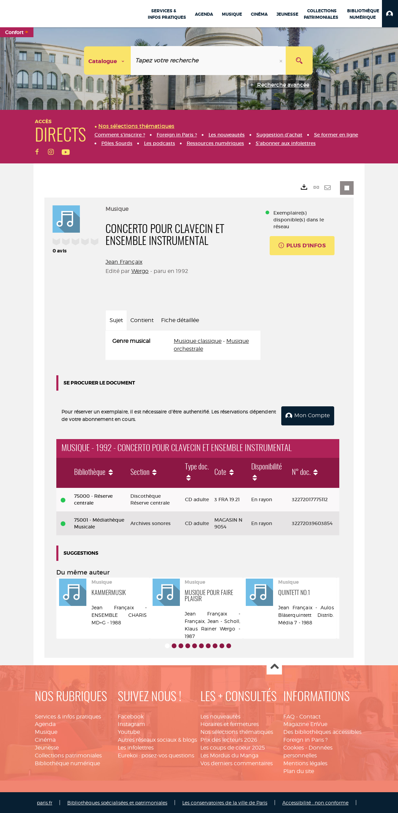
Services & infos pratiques (68, 716)
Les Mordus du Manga (229, 755)
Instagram (131, 724)
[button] (390, 13)
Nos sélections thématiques (236, 731)
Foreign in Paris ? (305, 739)
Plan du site (298, 770)
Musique (46, 731)
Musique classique (198, 341)
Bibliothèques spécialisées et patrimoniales (117, 802)
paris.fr (44, 802)
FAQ (289, 716)
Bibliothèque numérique (67, 762)
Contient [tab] (142, 320)
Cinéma (45, 739)
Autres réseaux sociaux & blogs (157, 739)
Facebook (131, 716)
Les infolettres (136, 747)
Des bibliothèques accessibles (322, 731)
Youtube (129, 731)
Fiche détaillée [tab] (180, 320)
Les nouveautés (220, 716)
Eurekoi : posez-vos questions (156, 755)
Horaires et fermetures (229, 724)
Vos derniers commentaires (236, 762)
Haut (274, 666)
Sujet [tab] (116, 320)
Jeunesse (47, 747)
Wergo (140, 271)
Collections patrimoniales (68, 755)
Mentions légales (305, 762)
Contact (310, 716)
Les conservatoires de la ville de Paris (224, 802)
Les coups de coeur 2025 (232, 747)
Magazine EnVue (305, 724)
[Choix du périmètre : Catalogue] (107, 60)
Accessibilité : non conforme (315, 802)
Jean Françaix (123, 262)
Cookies (293, 747)
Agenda (45, 724)
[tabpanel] (183, 345)
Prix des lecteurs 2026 (228, 739)
